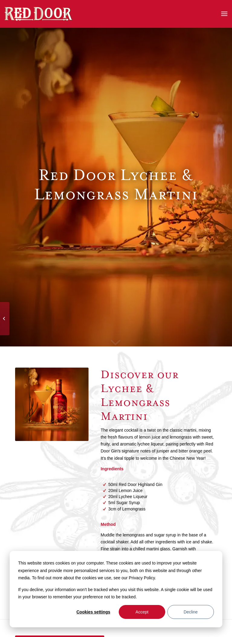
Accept (142, 612)
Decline (191, 612)
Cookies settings (93, 612)
